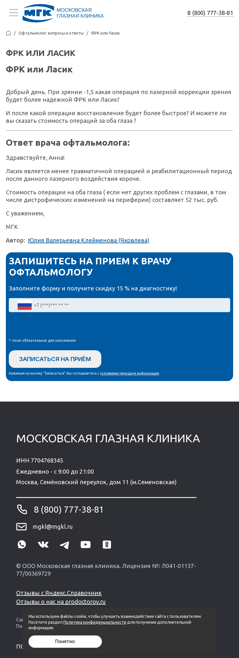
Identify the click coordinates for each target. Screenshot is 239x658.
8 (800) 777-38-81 (210, 12)
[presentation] (53, 326)
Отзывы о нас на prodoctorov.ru (61, 601)
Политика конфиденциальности (94, 622)
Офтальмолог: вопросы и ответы (51, 33)
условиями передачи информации (129, 373)
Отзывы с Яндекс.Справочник (59, 592)
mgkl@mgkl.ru (53, 526)
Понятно (65, 641)
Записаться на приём (55, 359)
